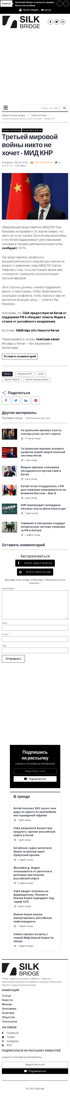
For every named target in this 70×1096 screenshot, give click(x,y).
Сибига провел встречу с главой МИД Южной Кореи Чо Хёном (34, 938)
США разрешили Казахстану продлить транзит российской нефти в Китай (34, 832)
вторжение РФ (24, 374)
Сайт (4, 645)
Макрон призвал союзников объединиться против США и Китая (41, 471)
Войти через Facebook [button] (38, 563)
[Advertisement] (35, 65)
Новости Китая (38, 115)
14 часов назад (30, 438)
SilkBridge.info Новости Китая (38, 330)
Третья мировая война (37, 379)
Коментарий (8, 588)
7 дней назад (29, 513)
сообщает (9, 248)
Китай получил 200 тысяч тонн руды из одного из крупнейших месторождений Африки (35, 812)
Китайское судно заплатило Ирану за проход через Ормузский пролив (33, 852)
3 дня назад (29, 479)
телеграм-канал (47, 339)
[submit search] (64, 108)
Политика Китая (32, 130)
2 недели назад (30, 535)
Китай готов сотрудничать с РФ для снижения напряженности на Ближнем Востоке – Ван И (43, 490)
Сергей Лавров (11, 379)
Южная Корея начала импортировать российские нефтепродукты (33, 918)
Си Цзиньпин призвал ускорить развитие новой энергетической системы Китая (43, 452)
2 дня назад (29, 460)
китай (41, 374)
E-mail (6, 634)
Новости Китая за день (13, 115)
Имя (5, 623)
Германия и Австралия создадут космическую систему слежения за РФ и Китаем (43, 527)
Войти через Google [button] (38, 571)
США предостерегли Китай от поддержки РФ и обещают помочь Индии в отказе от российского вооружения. (34, 317)
